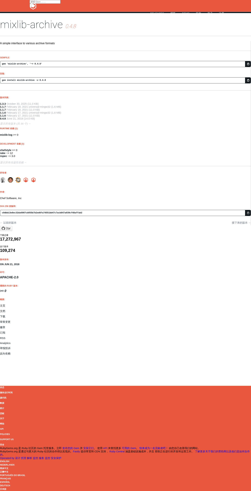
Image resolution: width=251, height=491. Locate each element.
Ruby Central (117, 451)
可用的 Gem (129, 448)
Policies (5, 434)
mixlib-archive (31, 24)
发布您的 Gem (70, 448)
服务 (42, 458)
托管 (24, 458)
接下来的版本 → (241, 222)
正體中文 (4, 472)
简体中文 (4, 468)
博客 (173, 13)
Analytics (5, 343)
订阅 (2, 332)
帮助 (2, 424)
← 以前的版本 (8, 222)
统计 (2, 408)
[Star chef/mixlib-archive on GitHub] (6, 228)
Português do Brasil (12, 475)
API (1, 429)
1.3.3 (3, 103)
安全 (2, 444)
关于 (2, 418)
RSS (2, 338)
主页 (2, 305)
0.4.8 (3, 118)
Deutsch (5, 485)
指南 (198, 13)
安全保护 (56, 458)
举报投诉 (5, 348)
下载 (2, 316)
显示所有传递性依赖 (12, 162)
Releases (157, 13)
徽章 (2, 327)
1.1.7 (3, 106)
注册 (221, 13)
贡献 (2, 413)
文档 (2, 311)
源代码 (3, 398)
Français (5, 478)
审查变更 (5, 321)
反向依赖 (5, 353)
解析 (30, 458)
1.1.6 (3, 112)
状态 (2, 387)
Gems (185, 13)
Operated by (7, 458)
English (4, 461)
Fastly (76, 451)
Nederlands (7, 465)
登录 (210, 13)
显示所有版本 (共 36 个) (14, 123)
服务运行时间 (6, 392)
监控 (36, 458)
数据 (2, 403)
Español (5, 482)
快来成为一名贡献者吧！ (153, 448)
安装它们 (88, 448)
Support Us (7, 439)
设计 (18, 458)
